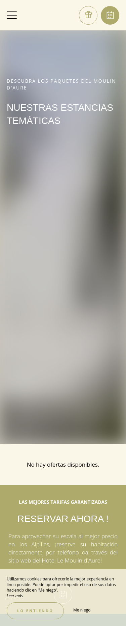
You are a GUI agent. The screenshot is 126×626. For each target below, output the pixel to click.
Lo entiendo (35, 610)
